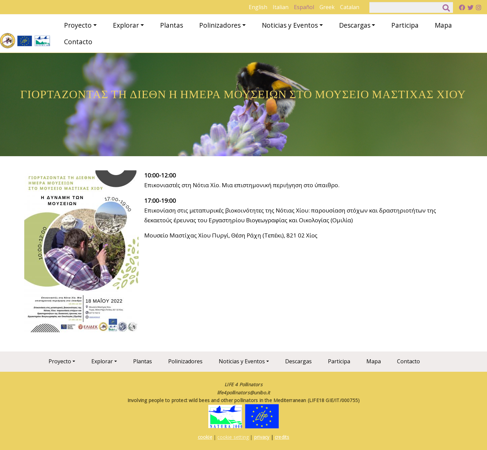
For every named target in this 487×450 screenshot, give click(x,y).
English (258, 7)
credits (282, 437)
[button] (81, 253)
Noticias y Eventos (290, 25)
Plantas (171, 25)
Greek (327, 7)
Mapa (443, 25)
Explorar (126, 25)
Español (304, 7)
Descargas (354, 25)
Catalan (349, 7)
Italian (280, 7)
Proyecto (78, 25)
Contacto (78, 41)
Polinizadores (220, 25)
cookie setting (233, 437)
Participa (405, 25)
